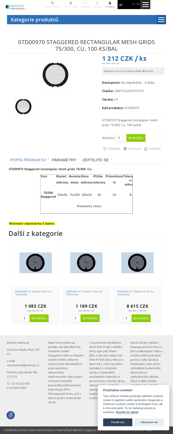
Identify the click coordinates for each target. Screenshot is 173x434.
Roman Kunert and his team (36, 430)
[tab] (29, 160)
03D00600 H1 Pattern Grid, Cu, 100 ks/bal (33, 293)
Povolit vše (117, 422)
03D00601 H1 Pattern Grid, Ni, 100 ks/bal (84, 293)
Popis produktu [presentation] (28, 160)
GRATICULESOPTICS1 (129, 91)
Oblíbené (111, 149)
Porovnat (132, 149)
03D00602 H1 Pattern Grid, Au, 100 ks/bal (135, 293)
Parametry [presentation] (64, 160)
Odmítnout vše (149, 422)
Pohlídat (152, 149)
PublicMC (77, 430)
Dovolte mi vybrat (127, 412)
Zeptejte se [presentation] (95, 160)
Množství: (108, 138)
